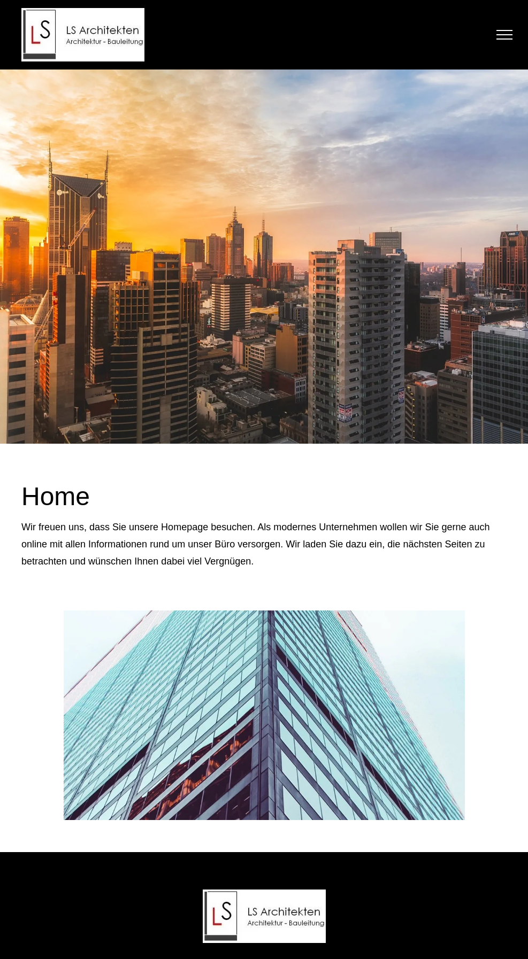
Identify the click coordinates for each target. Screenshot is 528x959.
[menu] (504, 35)
